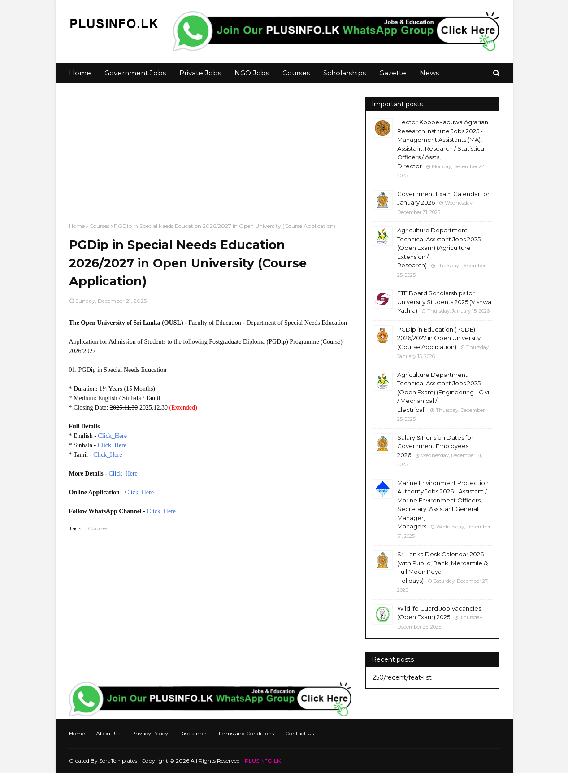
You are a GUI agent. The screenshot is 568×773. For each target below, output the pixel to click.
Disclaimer (193, 733)
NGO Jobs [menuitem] (251, 73)
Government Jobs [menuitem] (135, 73)
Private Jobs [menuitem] (200, 73)
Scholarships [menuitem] (344, 73)
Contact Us (299, 733)
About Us (108, 733)
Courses (99, 226)
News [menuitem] (429, 73)
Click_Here (112, 435)
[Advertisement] (210, 160)
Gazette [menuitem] (392, 73)
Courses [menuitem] (296, 73)
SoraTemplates (118, 760)
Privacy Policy (149, 733)
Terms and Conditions (246, 733)
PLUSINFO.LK (263, 760)
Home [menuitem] (80, 73)
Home (77, 226)
